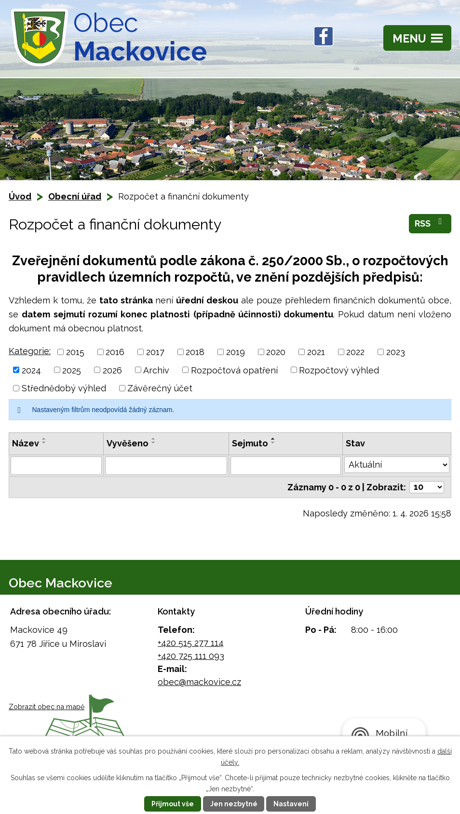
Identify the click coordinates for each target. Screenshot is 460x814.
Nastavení (291, 804)
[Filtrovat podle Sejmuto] (285, 466)
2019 (235, 352)
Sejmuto (250, 443)
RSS (430, 222)
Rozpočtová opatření (234, 370)
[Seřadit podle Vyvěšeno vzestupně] (154, 439)
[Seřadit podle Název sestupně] (44, 442)
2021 (316, 352)
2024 (31, 370)
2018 (195, 352)
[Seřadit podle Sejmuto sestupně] (273, 442)
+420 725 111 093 (191, 656)
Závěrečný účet (159, 388)
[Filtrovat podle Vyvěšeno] (166, 466)
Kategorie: (30, 351)
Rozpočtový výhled (339, 370)
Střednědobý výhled (64, 388)
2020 (275, 352)
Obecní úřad (74, 196)
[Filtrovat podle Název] (56, 466)
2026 (112, 370)
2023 (395, 352)
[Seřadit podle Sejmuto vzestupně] (273, 439)
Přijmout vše (172, 804)
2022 (355, 352)
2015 (75, 352)
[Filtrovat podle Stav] (396, 465)
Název (25, 443)
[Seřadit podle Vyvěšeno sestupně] (154, 442)
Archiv (156, 370)
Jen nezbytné (233, 804)
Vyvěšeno (128, 443)
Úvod (20, 196)
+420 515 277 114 (191, 643)
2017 (155, 352)
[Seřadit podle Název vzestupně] (44, 439)
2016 (115, 352)
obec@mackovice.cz (199, 682)
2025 (71, 370)
